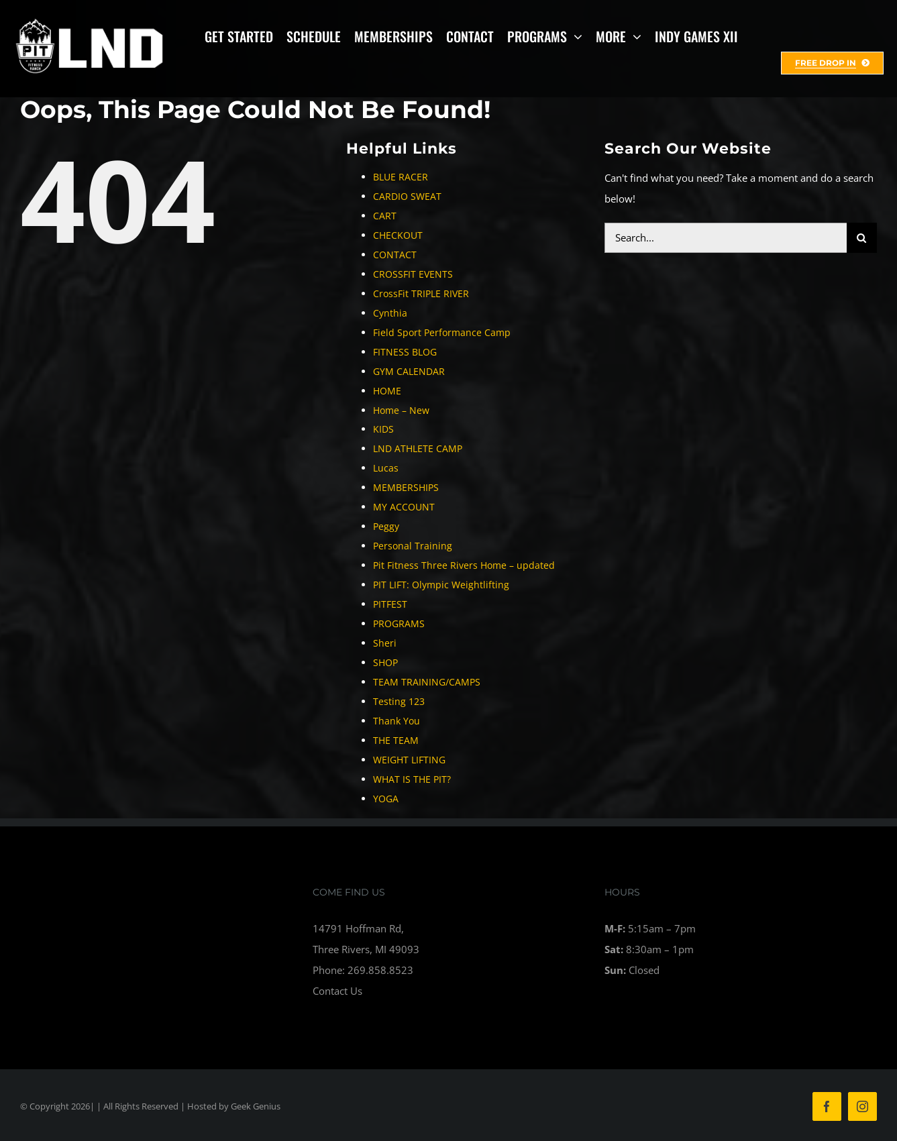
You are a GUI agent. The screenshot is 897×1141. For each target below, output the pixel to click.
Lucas (386, 467)
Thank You (396, 720)
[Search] (862, 238)
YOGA (386, 798)
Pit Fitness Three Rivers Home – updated (464, 565)
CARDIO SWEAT (407, 196)
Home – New (401, 410)
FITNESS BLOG (405, 351)
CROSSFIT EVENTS (413, 274)
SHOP (385, 662)
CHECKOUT (398, 235)
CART (385, 215)
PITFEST (390, 604)
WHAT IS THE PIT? (412, 779)
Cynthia (390, 313)
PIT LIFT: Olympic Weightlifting (441, 584)
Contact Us (337, 990)
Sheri (385, 643)
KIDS (383, 429)
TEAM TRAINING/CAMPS (426, 681)
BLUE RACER (400, 176)
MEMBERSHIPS (406, 487)
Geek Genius (255, 1106)
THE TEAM (396, 740)
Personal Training (412, 545)
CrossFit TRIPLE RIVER (421, 293)
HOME (387, 390)
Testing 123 (399, 701)
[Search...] (725, 238)
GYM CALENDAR (409, 371)
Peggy (386, 526)
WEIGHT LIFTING (409, 759)
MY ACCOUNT (404, 506)
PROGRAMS (399, 623)
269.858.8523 (380, 970)
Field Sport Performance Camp (442, 332)
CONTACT (395, 254)
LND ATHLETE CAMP (417, 448)
